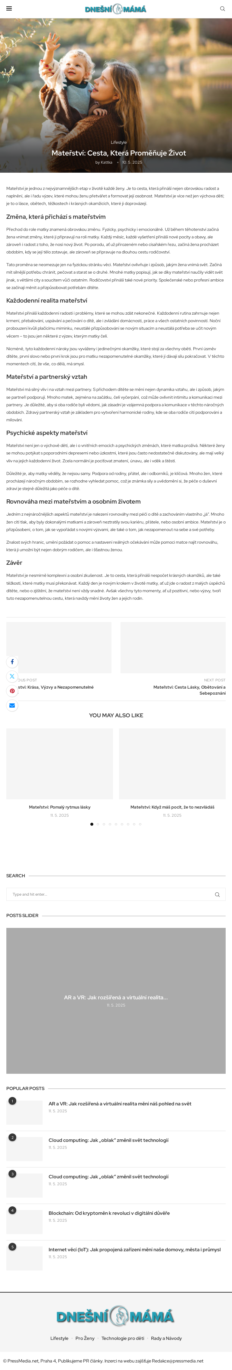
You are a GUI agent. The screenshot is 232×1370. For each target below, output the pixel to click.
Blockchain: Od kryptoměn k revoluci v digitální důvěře (109, 1213)
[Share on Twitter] (12, 677)
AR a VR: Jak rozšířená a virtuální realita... (116, 997)
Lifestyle (59, 1338)
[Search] (223, 9)
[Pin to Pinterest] (12, 691)
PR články (92, 1361)
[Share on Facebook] (12, 662)
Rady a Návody (166, 1338)
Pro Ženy (85, 1338)
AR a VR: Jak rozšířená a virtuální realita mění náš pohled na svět (120, 1104)
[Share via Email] (12, 705)
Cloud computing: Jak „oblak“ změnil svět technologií (109, 1140)
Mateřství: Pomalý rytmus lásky (60, 807)
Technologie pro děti (123, 1338)
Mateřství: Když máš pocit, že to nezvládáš (172, 807)
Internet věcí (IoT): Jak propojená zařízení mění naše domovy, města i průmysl (135, 1249)
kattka (106, 162)
